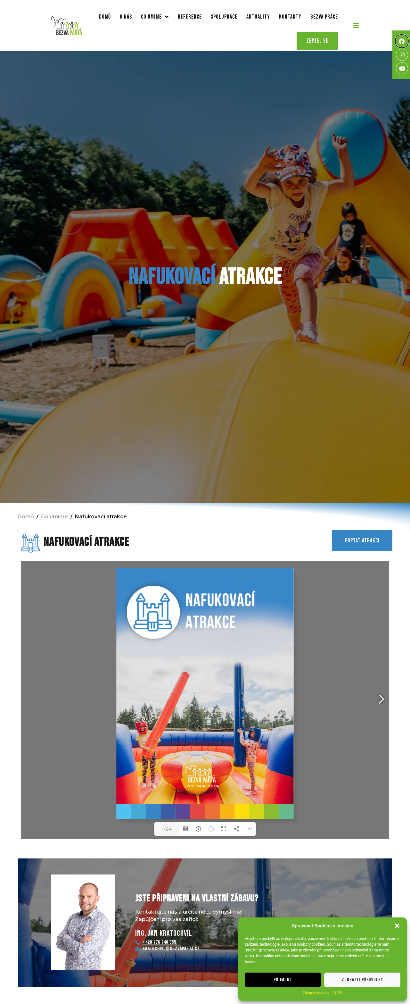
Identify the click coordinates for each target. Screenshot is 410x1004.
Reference (190, 16)
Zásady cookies (316, 993)
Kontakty (290, 16)
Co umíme (155, 17)
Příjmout (283, 980)
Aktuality (258, 16)
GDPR (337, 993)
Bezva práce (324, 16)
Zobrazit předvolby (362, 980)
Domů (105, 16)
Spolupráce (224, 16)
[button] (397, 926)
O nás (126, 16)
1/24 (167, 829)
